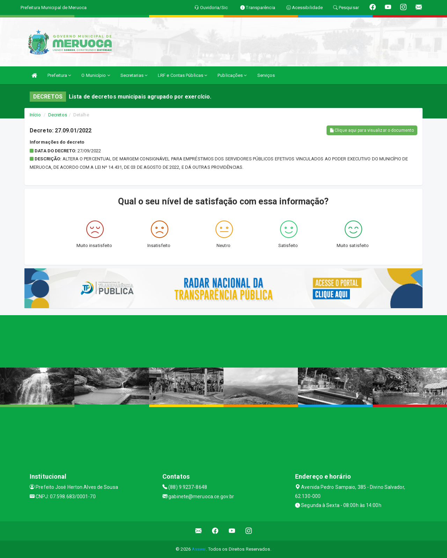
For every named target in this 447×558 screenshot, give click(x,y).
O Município (95, 75)
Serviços (266, 75)
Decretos (57, 114)
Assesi (199, 549)
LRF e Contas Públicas (182, 75)
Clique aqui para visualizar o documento (372, 130)
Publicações (232, 75)
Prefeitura (59, 75)
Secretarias (133, 75)
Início (35, 114)
